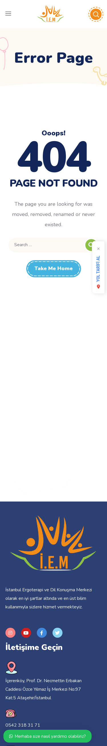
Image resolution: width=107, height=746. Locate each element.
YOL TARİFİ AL (98, 272)
